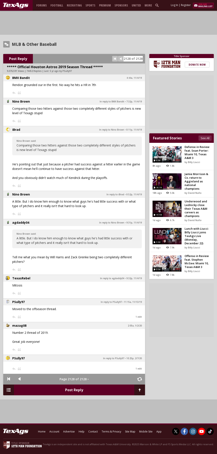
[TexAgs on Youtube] (201, 431)
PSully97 (18, 302)
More (148, 5)
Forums (41, 5)
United (136, 5)
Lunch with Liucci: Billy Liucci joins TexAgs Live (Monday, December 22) (197, 236)
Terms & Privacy (111, 431)
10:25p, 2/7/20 (134, 358)
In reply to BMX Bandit (112, 101)
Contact (93, 431)
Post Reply (18, 58)
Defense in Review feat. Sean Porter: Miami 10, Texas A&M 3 (197, 152)
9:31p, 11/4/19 (134, 222)
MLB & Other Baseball (34, 44)
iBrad (16, 130)
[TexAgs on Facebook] (184, 431)
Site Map (130, 431)
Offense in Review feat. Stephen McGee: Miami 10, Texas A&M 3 (197, 261)
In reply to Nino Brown (111, 129)
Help (81, 431)
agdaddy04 (20, 222)
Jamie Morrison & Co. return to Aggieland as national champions (196, 181)
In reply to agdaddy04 (112, 278)
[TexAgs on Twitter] (175, 431)
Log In (174, 5)
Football (56, 5)
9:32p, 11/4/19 (134, 278)
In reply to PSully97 (111, 301)
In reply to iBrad (115, 194)
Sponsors (121, 5)
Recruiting (74, 5)
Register (186, 5)
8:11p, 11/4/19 (134, 129)
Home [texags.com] (42, 431)
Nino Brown (21, 101)
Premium (105, 5)
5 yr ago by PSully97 (61, 70)
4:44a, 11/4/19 (134, 77)
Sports (90, 5)
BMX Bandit (21, 78)
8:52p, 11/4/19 (134, 194)
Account (54, 431)
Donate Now (197, 64)
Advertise (69, 431)
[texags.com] (15, 5)
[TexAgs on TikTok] (210, 431)
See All (205, 138)
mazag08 (19, 325)
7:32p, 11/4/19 (134, 101)
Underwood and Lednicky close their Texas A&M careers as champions (196, 208)
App (159, 431)
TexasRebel (21, 278)
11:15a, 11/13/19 (133, 301)
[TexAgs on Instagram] (193, 431)
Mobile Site (146, 431)
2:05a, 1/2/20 (135, 325)
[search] (157, 5)
